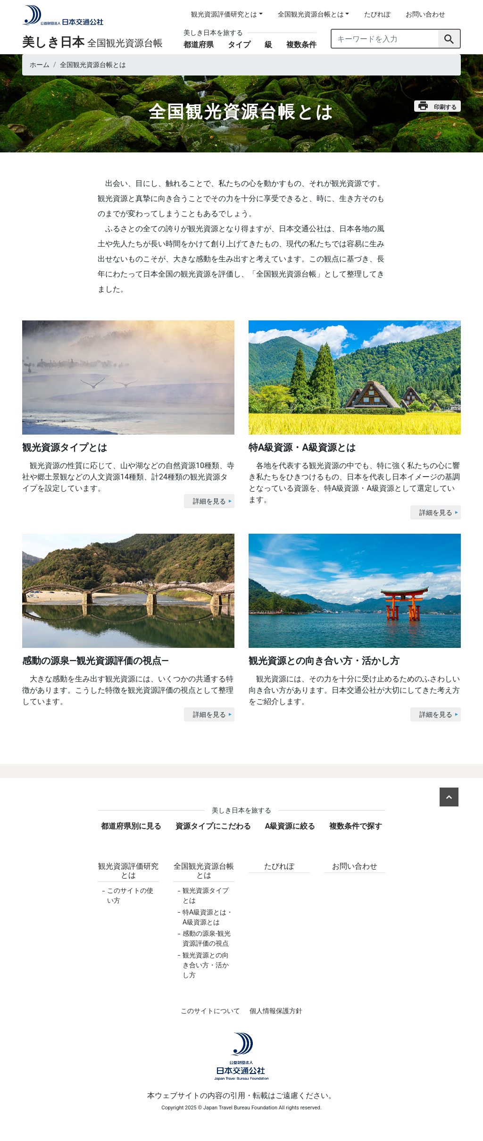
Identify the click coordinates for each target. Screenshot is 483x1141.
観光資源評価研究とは (128, 871)
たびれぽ (377, 14)
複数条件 (301, 44)
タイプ (239, 44)
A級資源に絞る (290, 826)
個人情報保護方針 (276, 1011)
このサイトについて (210, 1011)
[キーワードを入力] (385, 39)
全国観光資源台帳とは (204, 871)
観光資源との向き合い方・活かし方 (206, 965)
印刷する (437, 105)
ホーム (40, 64)
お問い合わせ (425, 14)
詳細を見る (209, 501)
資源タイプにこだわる (213, 826)
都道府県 (198, 44)
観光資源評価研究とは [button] (224, 14)
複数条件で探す (355, 826)
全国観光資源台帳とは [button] (311, 14)
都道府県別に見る (131, 826)
